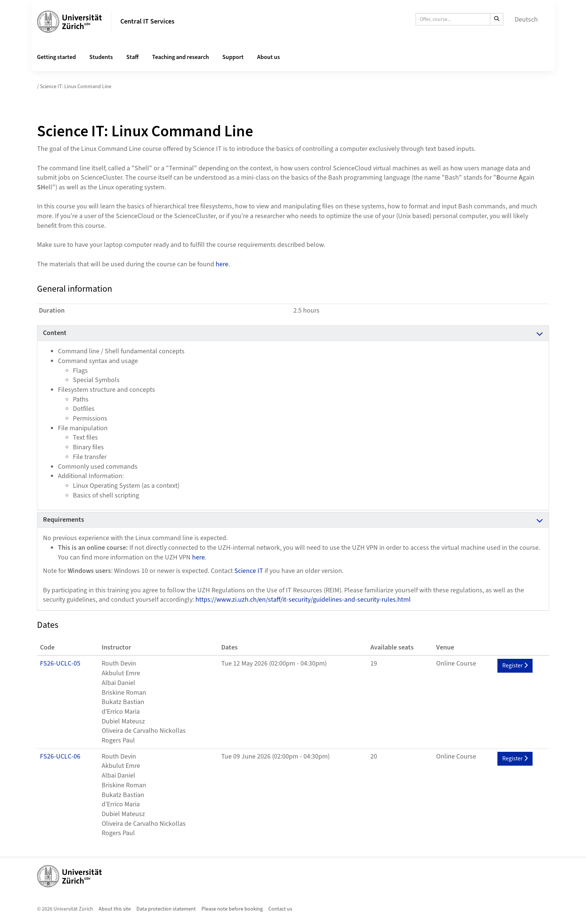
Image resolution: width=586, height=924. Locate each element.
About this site (115, 909)
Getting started (56, 57)
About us (268, 57)
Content (55, 333)
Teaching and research (180, 57)
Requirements (63, 519)
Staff (132, 57)
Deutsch (526, 19)
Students (101, 57)
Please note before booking (232, 909)
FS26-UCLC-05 (60, 663)
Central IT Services (147, 21)
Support (233, 57)
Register (515, 665)
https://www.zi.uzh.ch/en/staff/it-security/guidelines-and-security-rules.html (303, 599)
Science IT (248, 571)
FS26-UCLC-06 (60, 756)
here (222, 264)
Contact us (280, 909)
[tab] (293, 333)
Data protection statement (166, 909)
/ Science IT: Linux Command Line (74, 86)
